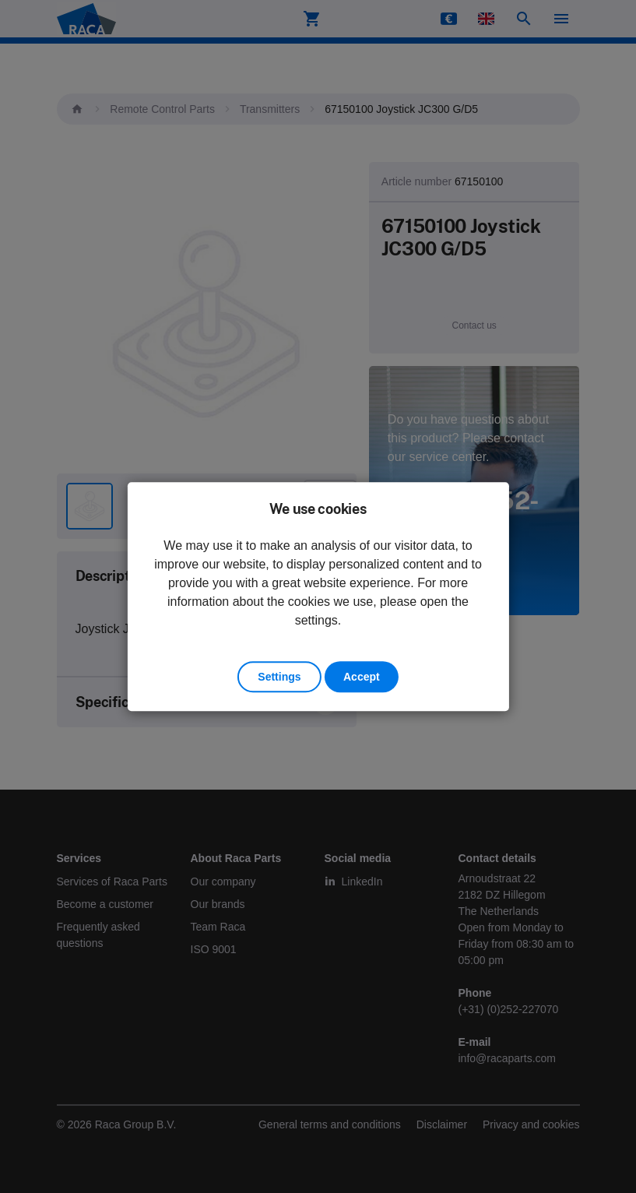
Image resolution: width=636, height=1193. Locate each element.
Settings (279, 676)
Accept (361, 676)
